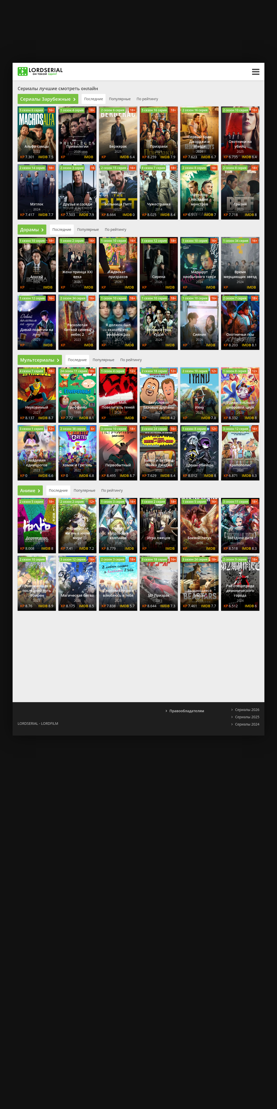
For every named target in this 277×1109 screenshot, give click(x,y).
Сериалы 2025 (247, 716)
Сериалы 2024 (247, 724)
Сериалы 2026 (247, 709)
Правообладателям (186, 710)
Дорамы (32, 230)
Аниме (30, 490)
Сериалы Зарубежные (48, 99)
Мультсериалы (39, 360)
